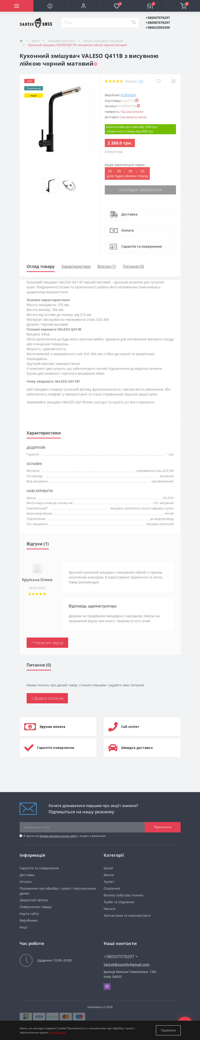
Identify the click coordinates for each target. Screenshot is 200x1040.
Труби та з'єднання (119, 902)
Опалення (112, 888)
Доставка (129, 214)
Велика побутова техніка (123, 895)
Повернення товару (36, 907)
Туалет (109, 881)
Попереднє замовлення (140, 190)
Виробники (29, 920)
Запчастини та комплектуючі (127, 915)
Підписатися (162, 827)
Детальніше (57, 1032)
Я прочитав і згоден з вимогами (64, 836)
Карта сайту (29, 913)
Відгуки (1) (107, 266)
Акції (23, 927)
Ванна (109, 875)
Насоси (109, 908)
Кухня (35, 41)
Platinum (128, 95)
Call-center (130, 726)
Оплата (127, 230)
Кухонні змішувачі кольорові (103, 41)
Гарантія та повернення (141, 246)
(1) (141, 81)
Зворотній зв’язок (34, 900)
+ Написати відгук (47, 642)
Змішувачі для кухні (61, 41)
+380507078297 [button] (121, 956)
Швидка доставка (137, 747)
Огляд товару (41, 266)
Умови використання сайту (58, 836)
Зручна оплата (52, 726)
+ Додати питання (47, 698)
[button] (83, 6)
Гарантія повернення (55, 747)
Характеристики (76, 266)
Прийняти (168, 1030)
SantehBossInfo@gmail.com (127, 964)
